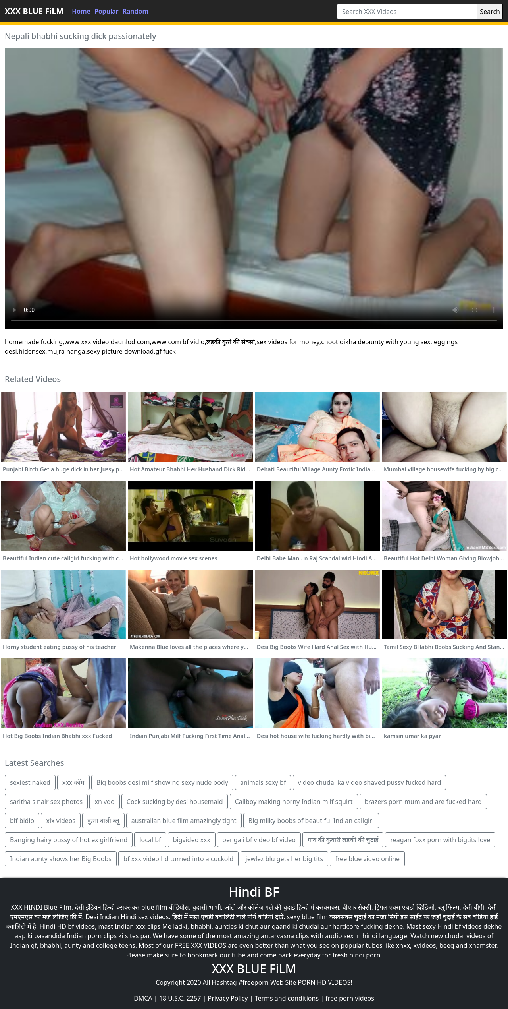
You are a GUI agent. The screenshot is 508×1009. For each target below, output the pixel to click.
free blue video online (367, 858)
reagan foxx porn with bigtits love (440, 839)
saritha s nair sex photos (46, 801)
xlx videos (60, 820)
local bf (150, 839)
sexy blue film (307, 916)
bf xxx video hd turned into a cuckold (178, 858)
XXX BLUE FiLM (34, 11)
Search (490, 11)
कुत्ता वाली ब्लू (103, 820)
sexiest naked (30, 782)
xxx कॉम (73, 782)
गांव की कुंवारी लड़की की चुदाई (343, 839)
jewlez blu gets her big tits (284, 858)
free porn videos (349, 998)
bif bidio (22, 820)
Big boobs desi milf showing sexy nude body (162, 782)
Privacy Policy (228, 998)
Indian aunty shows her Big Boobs (61, 858)
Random (135, 11)
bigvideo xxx (191, 839)
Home (81, 11)
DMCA (143, 998)
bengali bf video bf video (259, 839)
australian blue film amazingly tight (184, 820)
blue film (154, 907)
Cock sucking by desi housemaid (175, 801)
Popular (106, 11)
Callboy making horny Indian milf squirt (294, 801)
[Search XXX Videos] (407, 11)
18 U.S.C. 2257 (180, 998)
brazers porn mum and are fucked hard (423, 801)
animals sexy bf (263, 782)
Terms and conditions (287, 998)
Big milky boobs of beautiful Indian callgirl (311, 820)
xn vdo (104, 801)
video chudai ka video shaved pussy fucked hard (369, 782)
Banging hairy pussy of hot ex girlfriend (68, 839)
